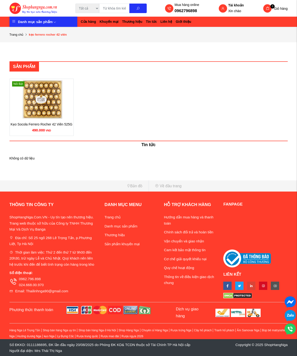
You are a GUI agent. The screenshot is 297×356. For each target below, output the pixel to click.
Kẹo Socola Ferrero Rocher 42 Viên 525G (42, 124)
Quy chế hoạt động (179, 268)
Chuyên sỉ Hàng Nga (154, 330)
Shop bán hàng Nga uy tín (59, 330)
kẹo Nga (49, 336)
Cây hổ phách (203, 330)
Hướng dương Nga (29, 336)
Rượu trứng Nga (180, 330)
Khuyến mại (109, 22)
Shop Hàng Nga (129, 330)
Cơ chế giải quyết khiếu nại (185, 259)
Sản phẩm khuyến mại (122, 244)
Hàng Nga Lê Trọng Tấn (25, 330)
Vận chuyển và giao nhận (184, 241)
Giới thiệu (183, 22)
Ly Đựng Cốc (65, 336)
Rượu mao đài (110, 336)
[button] (77, 186)
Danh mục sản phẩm (37, 22)
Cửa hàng (88, 22)
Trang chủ (17, 34)
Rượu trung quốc (87, 336)
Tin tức (151, 22)
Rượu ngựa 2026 (132, 336)
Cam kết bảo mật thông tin (184, 250)
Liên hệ (166, 22)
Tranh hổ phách (224, 330)
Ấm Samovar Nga (248, 330)
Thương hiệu (132, 22)
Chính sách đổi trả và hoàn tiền (188, 232)
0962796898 (186, 11)
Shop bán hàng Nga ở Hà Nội (97, 330)
